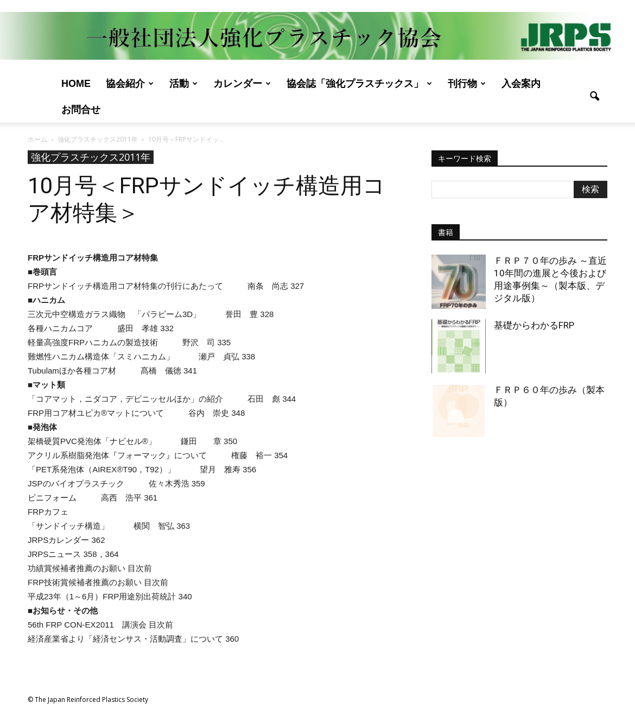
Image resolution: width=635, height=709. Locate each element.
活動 (183, 83)
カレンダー (242, 83)
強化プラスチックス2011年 (90, 156)
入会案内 (521, 83)
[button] (594, 97)
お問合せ (80, 109)
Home (76, 83)
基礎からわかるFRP (534, 325)
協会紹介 (130, 83)
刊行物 (467, 83)
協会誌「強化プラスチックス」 (359, 83)
